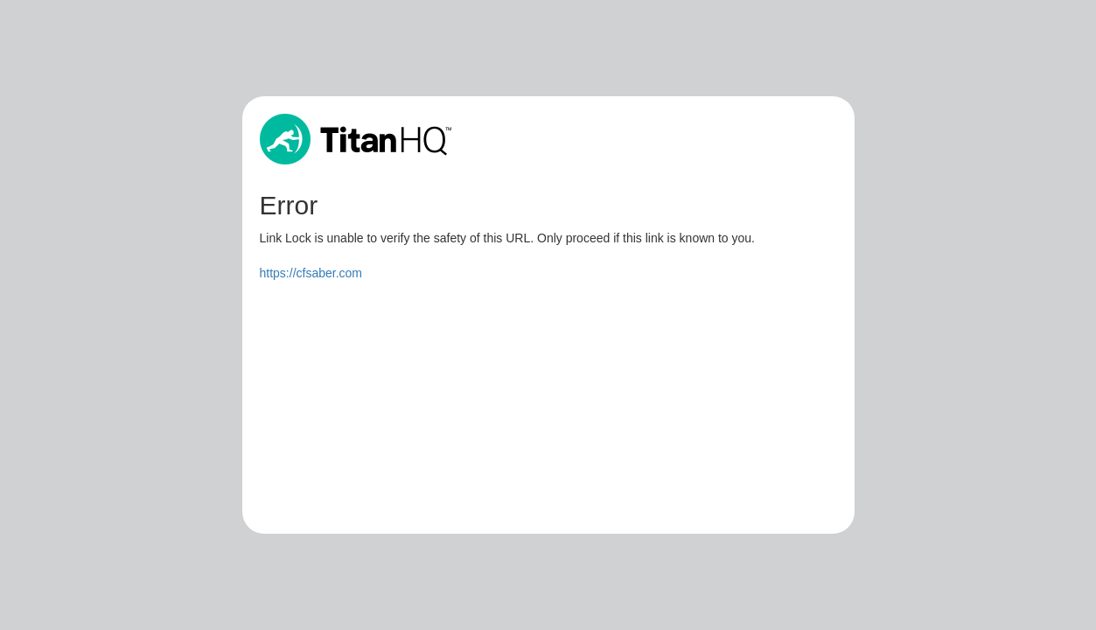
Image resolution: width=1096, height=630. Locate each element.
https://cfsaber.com (311, 273)
